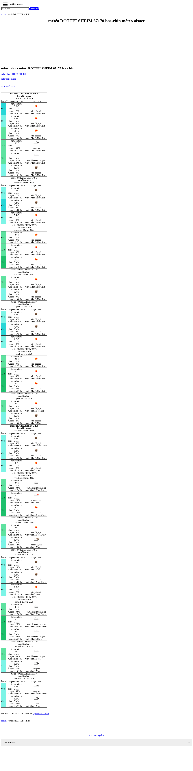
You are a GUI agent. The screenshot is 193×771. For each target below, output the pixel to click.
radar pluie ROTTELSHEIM (13, 74)
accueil (4, 14)
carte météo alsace (9, 86)
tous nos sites (9, 742)
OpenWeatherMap (41, 713)
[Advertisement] (81, 45)
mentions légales (96, 735)
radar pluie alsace (8, 79)
